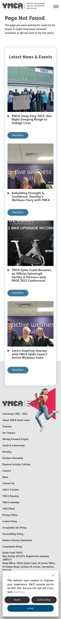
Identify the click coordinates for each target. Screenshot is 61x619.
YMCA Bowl (8, 508)
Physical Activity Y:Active (16, 464)
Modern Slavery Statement (17, 540)
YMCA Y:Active (10, 489)
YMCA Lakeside (10, 502)
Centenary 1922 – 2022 (14, 413)
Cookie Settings (44, 600)
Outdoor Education (12, 458)
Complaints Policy (12, 546)
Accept (30, 608)
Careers (6, 470)
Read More (17, 135)
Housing (7, 451)
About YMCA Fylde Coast (16, 420)
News (5, 477)
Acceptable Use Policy (14, 527)
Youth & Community (13, 445)
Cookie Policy (9, 521)
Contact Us (8, 483)
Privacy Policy (10, 515)
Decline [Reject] (17, 600)
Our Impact (8, 432)
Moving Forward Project (15, 439)
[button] (56, 6)
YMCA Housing (10, 496)
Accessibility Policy (12, 534)
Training (7, 426)
